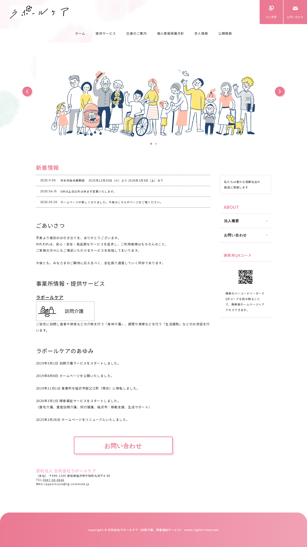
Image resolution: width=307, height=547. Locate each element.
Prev (27, 91)
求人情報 (201, 33)
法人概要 (271, 17)
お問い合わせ (295, 17)
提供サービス (106, 33)
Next (280, 91)
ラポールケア (49, 297)
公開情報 (225, 33)
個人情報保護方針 (170, 33)
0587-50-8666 (53, 480)
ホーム (80, 33)
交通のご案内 (136, 33)
